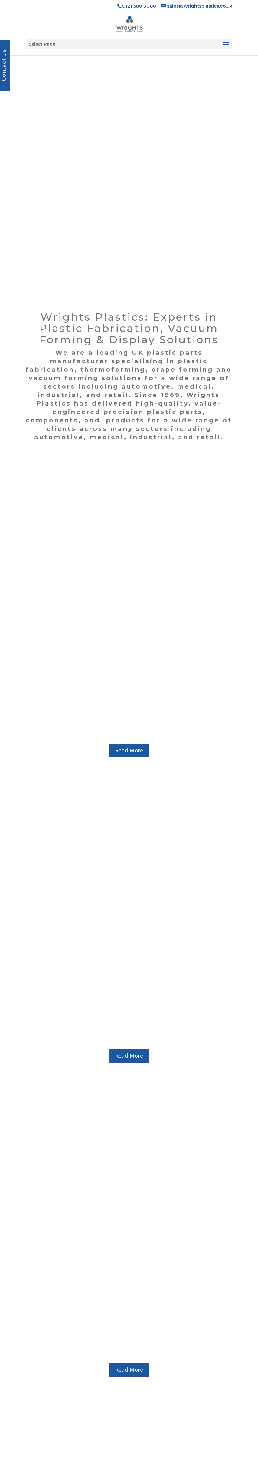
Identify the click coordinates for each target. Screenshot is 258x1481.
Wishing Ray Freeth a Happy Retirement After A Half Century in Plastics (133, 1168)
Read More (129, 484)
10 (156, 1250)
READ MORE (132, 1224)
